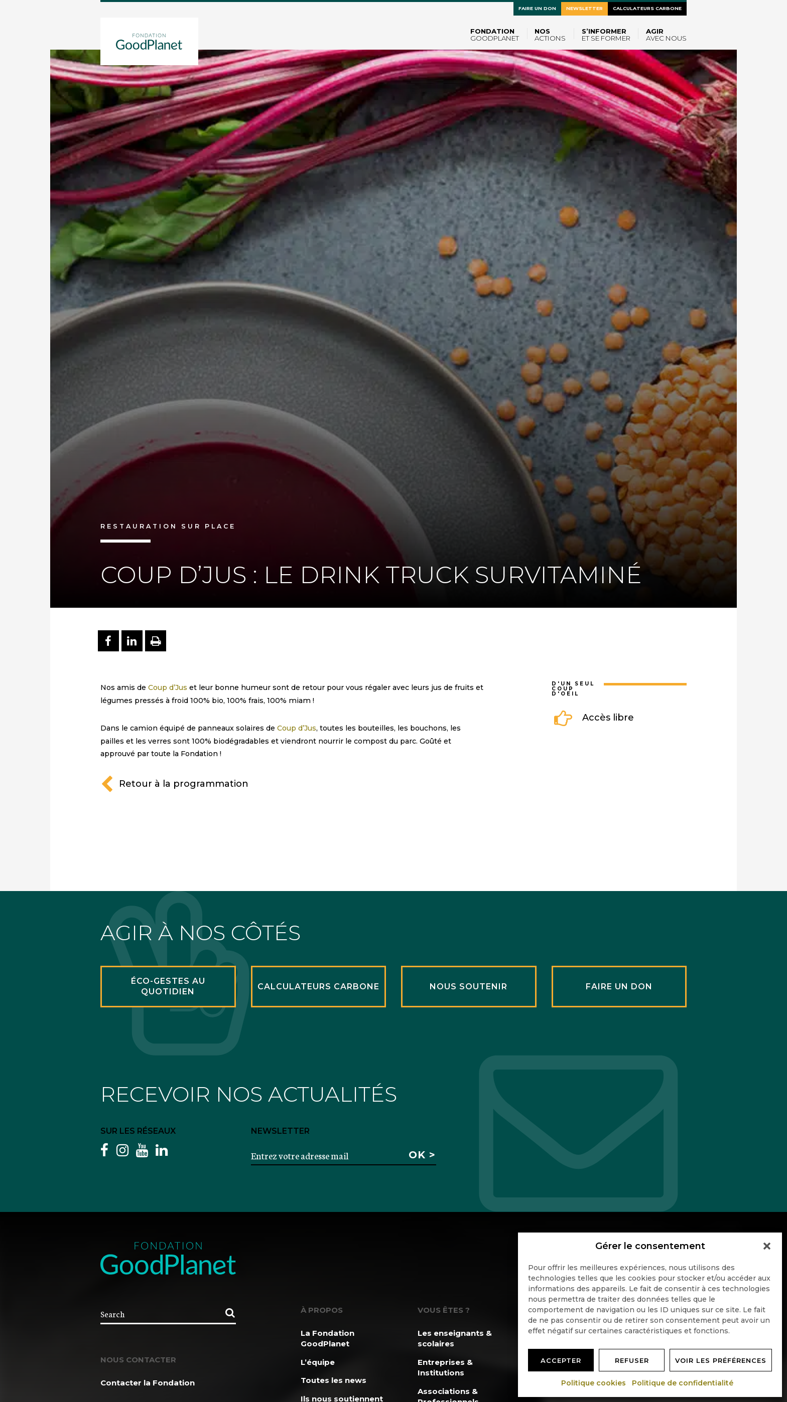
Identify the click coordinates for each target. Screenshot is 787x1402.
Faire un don (537, 8)
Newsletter (584, 8)
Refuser (632, 1360)
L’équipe (318, 1362)
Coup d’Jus (167, 687)
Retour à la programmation (174, 783)
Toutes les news (333, 1380)
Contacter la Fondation (147, 1382)
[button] (767, 1246)
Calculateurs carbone (647, 8)
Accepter (561, 1360)
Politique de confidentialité (683, 1382)
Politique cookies (594, 1382)
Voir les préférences (720, 1360)
